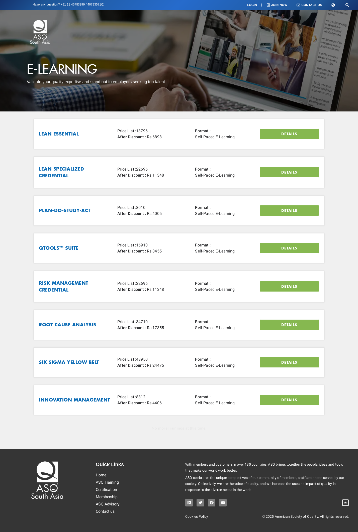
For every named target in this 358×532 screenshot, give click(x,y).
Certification (106, 489)
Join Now (279, 5)
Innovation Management (74, 400)
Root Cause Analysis (67, 325)
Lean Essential (59, 134)
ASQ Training (107, 482)
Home (101, 475)
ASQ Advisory (108, 504)
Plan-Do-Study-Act (65, 210)
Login (252, 5)
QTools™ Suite (59, 248)
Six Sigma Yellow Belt (69, 362)
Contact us (105, 511)
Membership (107, 496)
